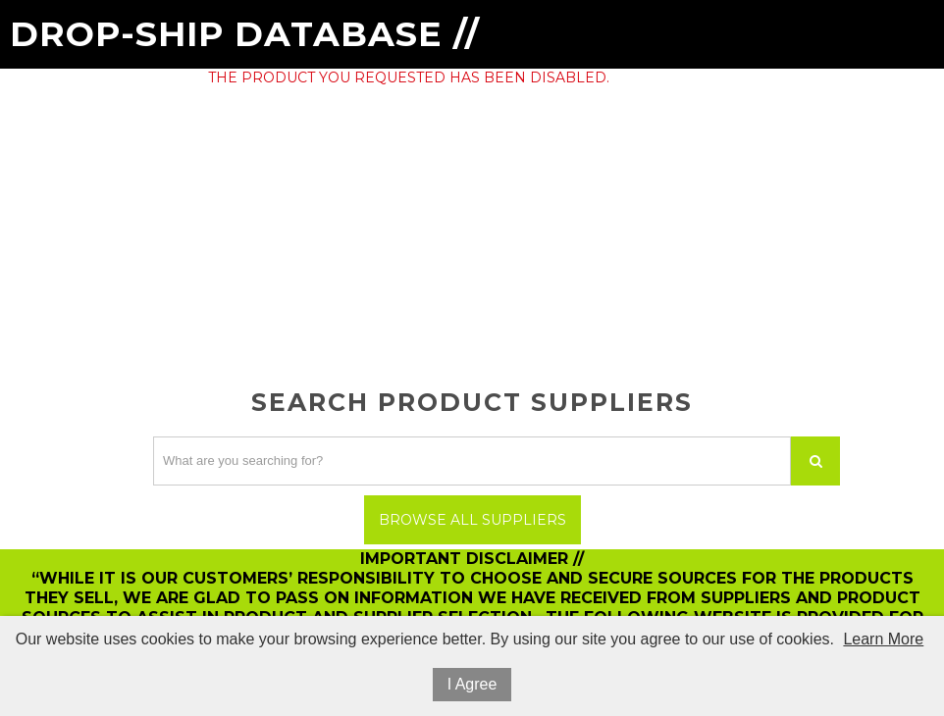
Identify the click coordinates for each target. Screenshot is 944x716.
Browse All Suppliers (472, 520)
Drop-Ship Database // (245, 34)
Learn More (883, 639)
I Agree (472, 684)
